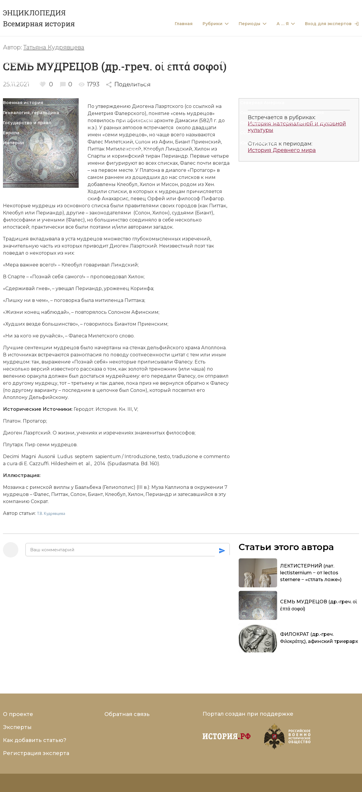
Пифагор (212, 198)
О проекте (18, 714)
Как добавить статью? (34, 740)
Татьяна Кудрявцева (53, 47)
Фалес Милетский (110, 142)
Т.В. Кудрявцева (51, 513)
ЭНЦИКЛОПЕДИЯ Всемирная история (39, 18)
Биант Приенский (198, 142)
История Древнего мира (282, 150)
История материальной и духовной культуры (297, 127)
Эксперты (17, 727)
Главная (184, 23)
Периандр (174, 156)
